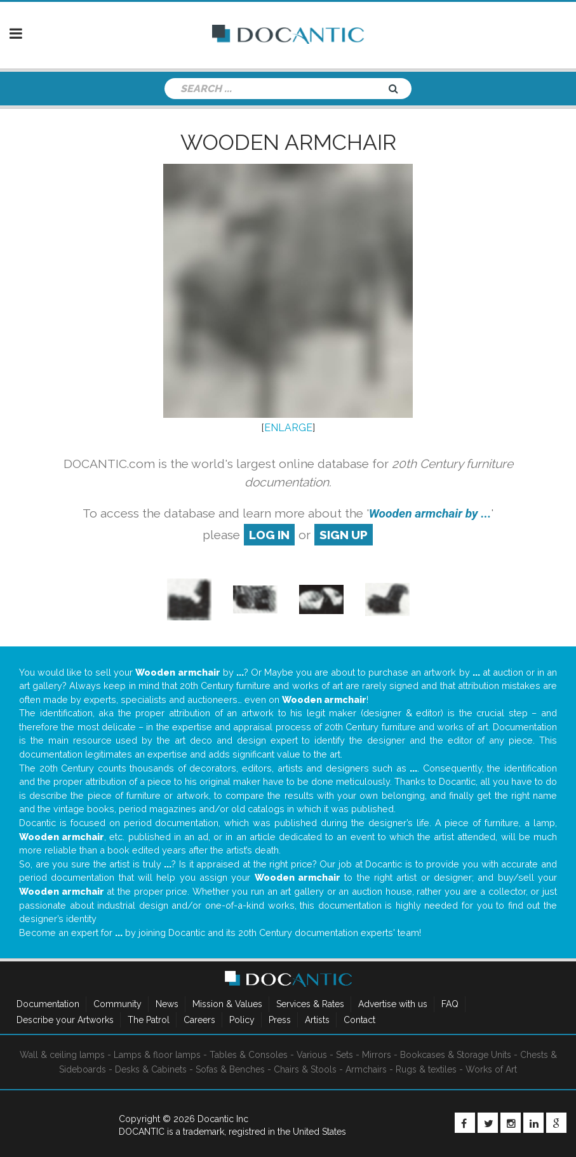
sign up (343, 535)
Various (312, 1055)
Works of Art (491, 1069)
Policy (242, 1020)
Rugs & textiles (426, 1069)
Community (117, 1004)
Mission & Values (227, 1004)
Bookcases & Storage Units (455, 1055)
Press (280, 1020)
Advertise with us (392, 1004)
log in (269, 535)
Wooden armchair (288, 142)
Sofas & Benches (230, 1069)
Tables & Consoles (249, 1055)
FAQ (450, 1004)
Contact (359, 1020)
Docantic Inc (223, 1119)
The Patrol (149, 1020)
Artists (317, 1020)
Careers (199, 1020)
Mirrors (376, 1055)
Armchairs (366, 1069)
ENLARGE (288, 428)
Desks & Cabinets (151, 1069)
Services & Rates (310, 1004)
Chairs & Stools (305, 1069)
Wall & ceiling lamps (62, 1055)
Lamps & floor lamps (157, 1055)
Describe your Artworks (65, 1020)
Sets (344, 1055)
